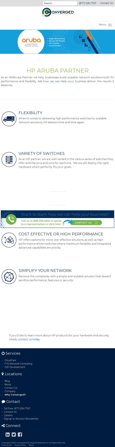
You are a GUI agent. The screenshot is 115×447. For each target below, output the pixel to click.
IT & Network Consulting (18, 363)
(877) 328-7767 (87, 3)
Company (10, 391)
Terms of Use (7, 445)
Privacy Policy (20, 445)
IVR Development (15, 367)
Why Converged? (15, 394)
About (31, 445)
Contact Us (106, 3)
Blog (7, 381)
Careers (8, 415)
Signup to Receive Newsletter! (21, 418)
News (8, 384)
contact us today (29, 339)
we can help (58, 81)
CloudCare (10, 360)
